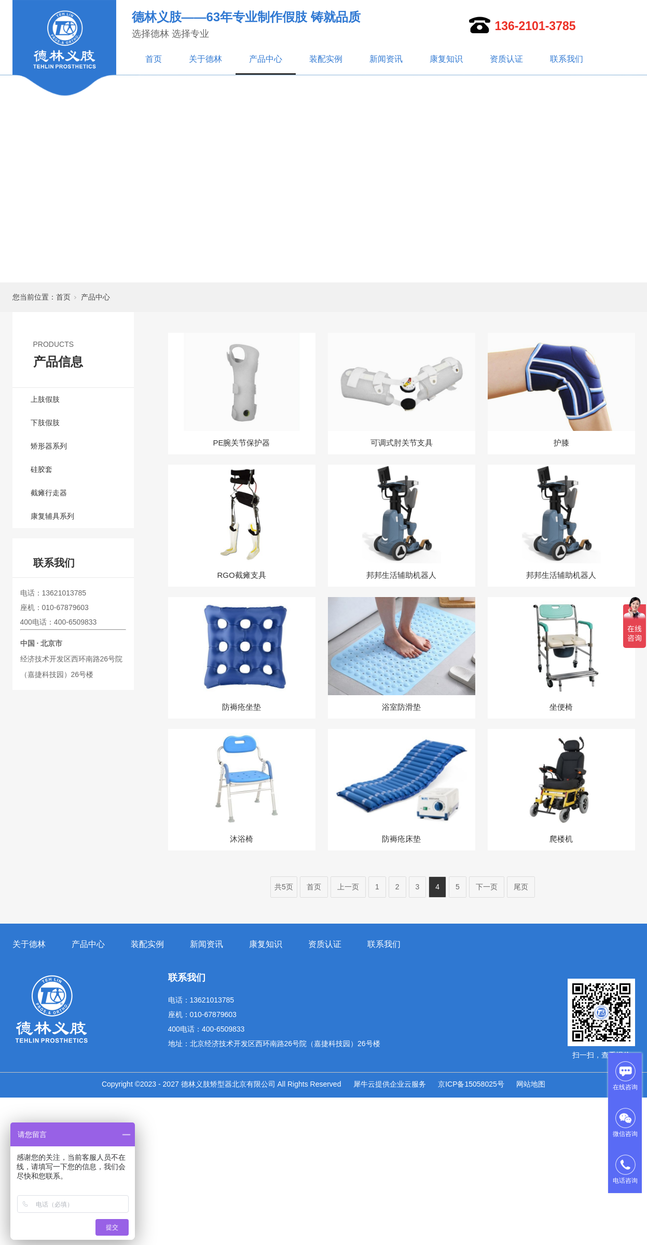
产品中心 (265, 59)
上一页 (348, 887)
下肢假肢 (45, 422)
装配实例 (325, 59)
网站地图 (530, 1084)
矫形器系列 (49, 446)
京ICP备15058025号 (471, 1084)
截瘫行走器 (49, 493)
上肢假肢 (45, 399)
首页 (153, 59)
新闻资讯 (386, 59)
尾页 (521, 887)
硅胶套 (41, 469)
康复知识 (446, 59)
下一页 (487, 887)
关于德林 (205, 59)
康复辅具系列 (52, 516)
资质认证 (506, 59)
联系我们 (566, 59)
